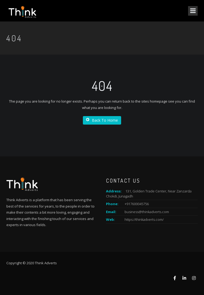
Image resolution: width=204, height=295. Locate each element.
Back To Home (102, 120)
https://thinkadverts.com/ (144, 219)
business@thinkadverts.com (147, 211)
